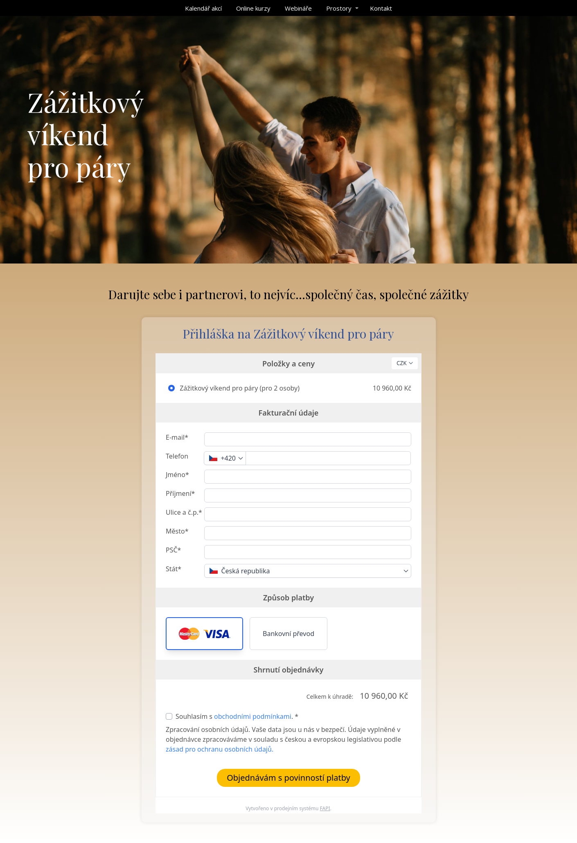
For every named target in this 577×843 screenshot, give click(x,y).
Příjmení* (180, 493)
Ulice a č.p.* (184, 512)
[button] (204, 633)
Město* (177, 531)
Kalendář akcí (203, 8)
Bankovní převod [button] (288, 633)
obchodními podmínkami (252, 716)
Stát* (173, 568)
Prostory (339, 8)
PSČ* (173, 549)
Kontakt (381, 8)
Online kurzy (253, 8)
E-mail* (177, 437)
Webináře (298, 8)
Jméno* (177, 474)
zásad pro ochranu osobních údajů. (219, 749)
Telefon (177, 456)
